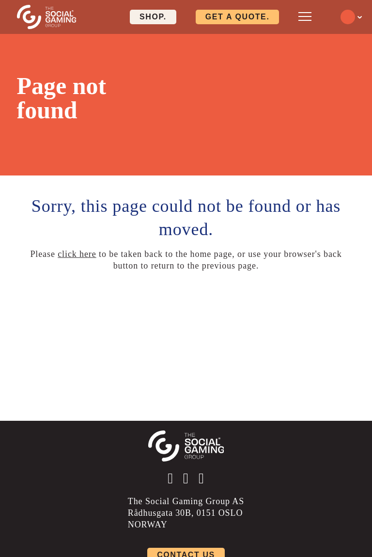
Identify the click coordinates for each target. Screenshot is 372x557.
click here (77, 254)
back (333, 254)
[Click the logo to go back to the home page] (47, 17)
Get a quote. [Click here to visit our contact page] (237, 17)
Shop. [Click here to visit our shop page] (153, 17)
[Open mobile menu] (304, 16)
